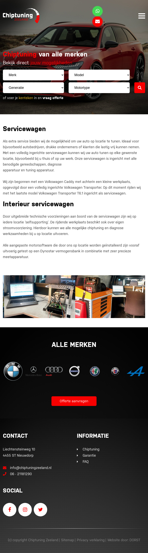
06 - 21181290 (17, 474)
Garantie (89, 455)
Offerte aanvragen (74, 401)
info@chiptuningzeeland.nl (27, 468)
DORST (135, 540)
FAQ (86, 462)
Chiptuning (91, 449)
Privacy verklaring (91, 540)
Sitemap (67, 540)
